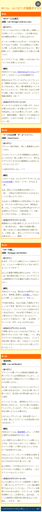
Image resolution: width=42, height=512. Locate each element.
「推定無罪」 (21, 432)
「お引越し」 (26, 295)
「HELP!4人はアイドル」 (26, 72)
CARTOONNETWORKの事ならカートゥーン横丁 (20, 509)
